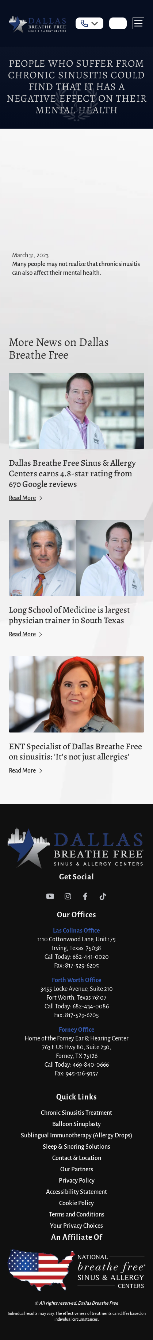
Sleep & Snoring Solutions (76, 1147)
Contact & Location (76, 1158)
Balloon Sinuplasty (76, 1124)
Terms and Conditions (76, 1214)
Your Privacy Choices (76, 1226)
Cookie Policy (76, 1203)
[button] (89, 23)
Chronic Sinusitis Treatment (76, 1113)
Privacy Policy (77, 1180)
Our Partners (76, 1169)
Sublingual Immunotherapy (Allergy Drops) (76, 1135)
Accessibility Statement (76, 1192)
